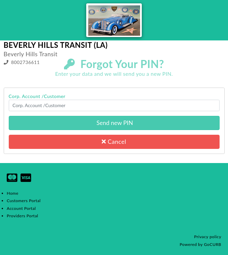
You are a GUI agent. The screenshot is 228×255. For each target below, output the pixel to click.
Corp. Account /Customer (37, 96)
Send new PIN (114, 122)
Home (13, 193)
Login (219, 76)
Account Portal (21, 208)
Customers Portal (24, 200)
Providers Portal (22, 215)
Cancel (114, 141)
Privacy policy (207, 236)
